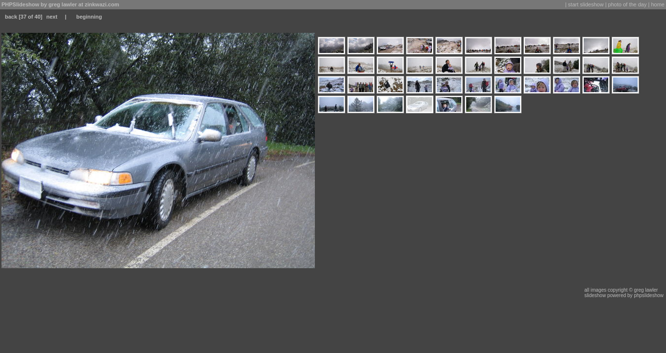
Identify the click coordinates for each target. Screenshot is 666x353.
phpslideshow (649, 295)
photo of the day (627, 4)
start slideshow (586, 4)
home (658, 4)
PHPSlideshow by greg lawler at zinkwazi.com (60, 4)
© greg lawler (643, 290)
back (11, 17)
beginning (89, 17)
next (51, 17)
